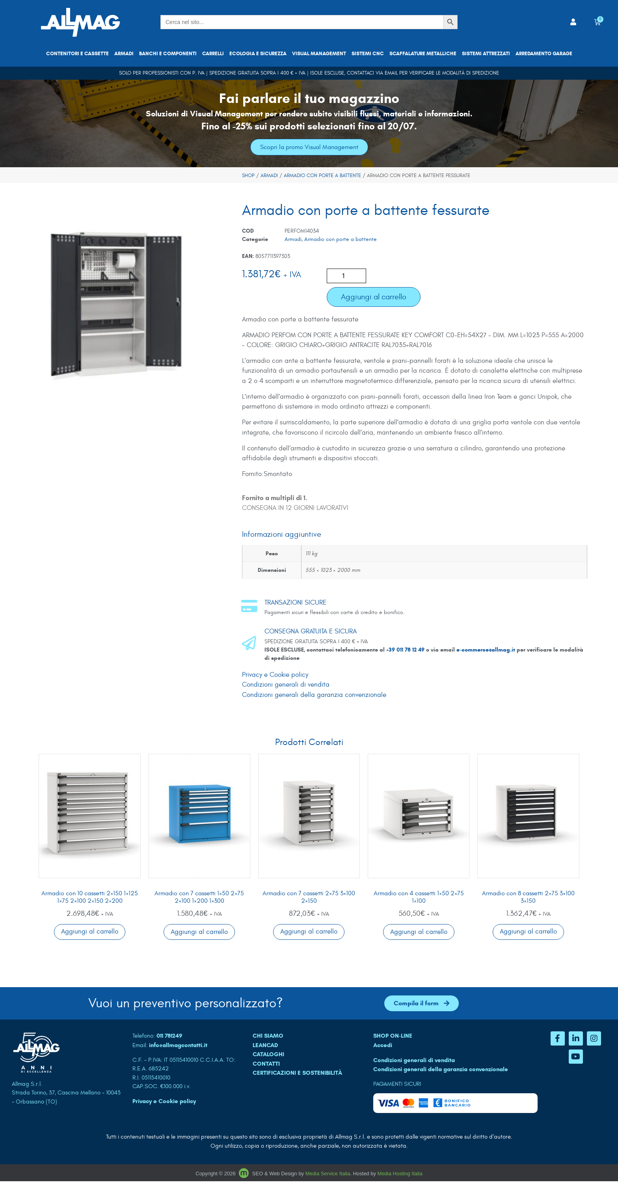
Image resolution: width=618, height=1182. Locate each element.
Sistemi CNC (368, 53)
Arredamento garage (544, 53)
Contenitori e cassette (77, 53)
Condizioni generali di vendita (285, 685)
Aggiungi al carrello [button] (89, 932)
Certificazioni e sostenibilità (297, 1073)
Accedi (382, 1045)
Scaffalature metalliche (422, 53)
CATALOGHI (268, 1055)
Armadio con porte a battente (322, 176)
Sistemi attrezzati (486, 53)
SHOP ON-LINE (392, 1036)
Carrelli (213, 53)
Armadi (124, 53)
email (391, 73)
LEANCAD (265, 1045)
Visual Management (319, 53)
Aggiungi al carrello (373, 296)
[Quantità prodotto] (346, 276)
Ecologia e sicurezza (258, 53)
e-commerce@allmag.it (485, 649)
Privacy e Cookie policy (275, 675)
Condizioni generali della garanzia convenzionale (314, 695)
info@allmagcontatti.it (178, 1045)
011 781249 (169, 1036)
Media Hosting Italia (400, 1174)
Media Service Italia (327, 1174)
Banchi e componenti (168, 53)
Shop (248, 176)
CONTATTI (266, 1064)
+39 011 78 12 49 (406, 649)
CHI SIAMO (268, 1036)
